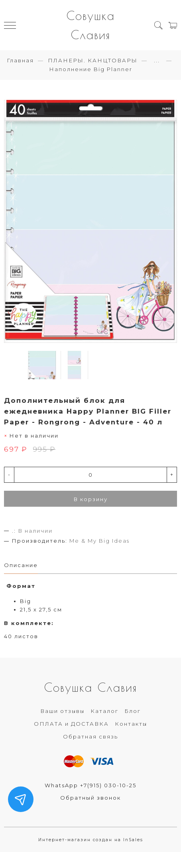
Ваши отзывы (62, 711)
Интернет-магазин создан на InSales (90, 839)
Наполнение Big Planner (90, 69)
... (157, 61)
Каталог (104, 711)
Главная (20, 60)
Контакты (131, 724)
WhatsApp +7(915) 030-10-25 (90, 785)
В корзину (91, 499)
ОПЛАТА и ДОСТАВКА (71, 724)
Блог (132, 711)
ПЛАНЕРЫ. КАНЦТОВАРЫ (93, 60)
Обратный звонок (90, 797)
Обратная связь (90, 736)
